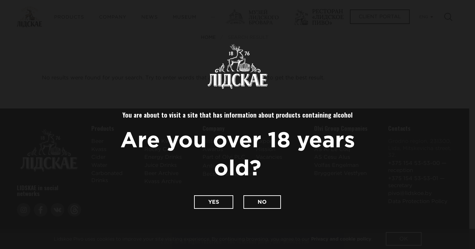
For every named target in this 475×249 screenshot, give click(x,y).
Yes (213, 202)
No (262, 202)
